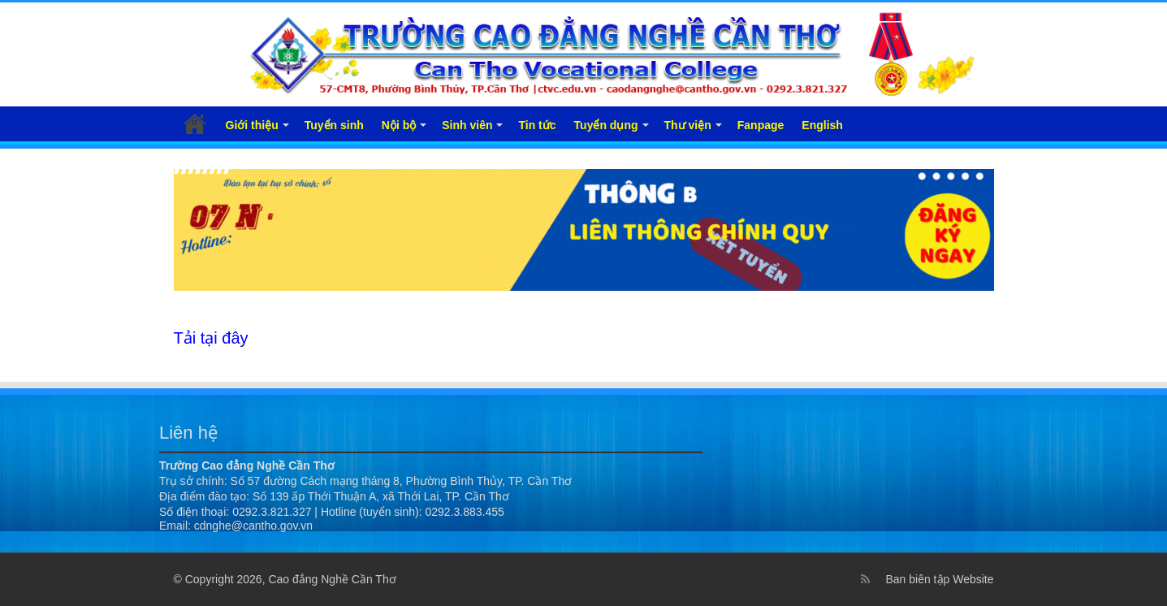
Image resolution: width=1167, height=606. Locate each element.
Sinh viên (467, 125)
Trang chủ (195, 123)
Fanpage (760, 125)
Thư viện (687, 125)
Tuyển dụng (606, 125)
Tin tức (536, 125)
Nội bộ (399, 125)
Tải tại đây (211, 338)
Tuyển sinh (334, 125)
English (822, 125)
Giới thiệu (252, 125)
